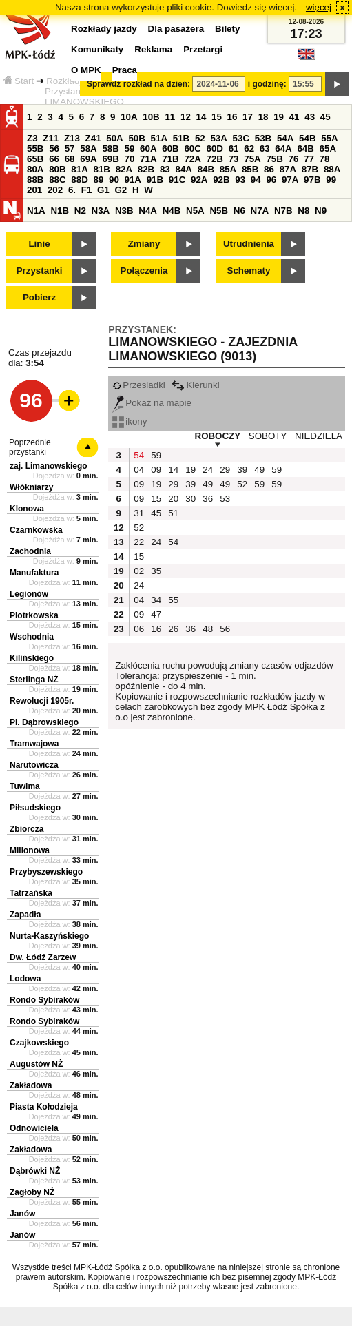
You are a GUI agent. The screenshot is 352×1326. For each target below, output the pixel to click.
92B (221, 179)
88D (79, 179)
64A (283, 148)
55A (329, 138)
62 (249, 148)
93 (240, 179)
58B (110, 148)
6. (72, 190)
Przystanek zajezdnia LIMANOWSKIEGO (88, 96)
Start (18, 81)
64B (305, 148)
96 (271, 179)
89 (98, 179)
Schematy (249, 270)
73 (234, 159)
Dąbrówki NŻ (35, 1171)
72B (215, 159)
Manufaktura (34, 573)
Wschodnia (32, 637)
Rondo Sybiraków (44, 1000)
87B (310, 169)
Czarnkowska (36, 530)
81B (101, 169)
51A (159, 138)
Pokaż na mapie (151, 403)
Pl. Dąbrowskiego (44, 722)
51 (173, 513)
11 (170, 117)
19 (278, 117)
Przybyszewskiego (46, 872)
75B (274, 159)
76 (294, 159)
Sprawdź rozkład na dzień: (138, 84)
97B (312, 179)
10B (151, 117)
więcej (318, 7)
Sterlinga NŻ (34, 679)
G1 (103, 190)
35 (156, 571)
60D (215, 148)
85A (228, 169)
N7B (283, 210)
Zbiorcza (26, 829)
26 (173, 629)
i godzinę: (267, 84)
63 (265, 148)
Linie (39, 243)
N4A (147, 210)
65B (35, 159)
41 (294, 117)
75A (252, 159)
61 (234, 148)
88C (57, 179)
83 (165, 169)
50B (136, 138)
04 (139, 470)
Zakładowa (31, 1085)
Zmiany (144, 243)
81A (79, 169)
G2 (120, 190)
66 (54, 159)
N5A (195, 210)
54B (307, 138)
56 (54, 148)
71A (148, 159)
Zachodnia (30, 551)
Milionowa (30, 850)
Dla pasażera (176, 28)
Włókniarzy (31, 487)
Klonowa (27, 508)
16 (232, 117)
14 (201, 117)
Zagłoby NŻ (32, 1192)
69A (88, 159)
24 (208, 470)
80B (57, 169)
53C (241, 138)
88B (35, 179)
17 (247, 117)
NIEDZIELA (318, 436)
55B (35, 148)
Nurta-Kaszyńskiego (49, 936)
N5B (218, 210)
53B (263, 138)
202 (55, 190)
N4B (172, 210)
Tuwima (25, 786)
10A (129, 117)
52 (200, 138)
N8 (303, 210)
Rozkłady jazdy (77, 81)
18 (263, 117)
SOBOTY (268, 436)
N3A (101, 210)
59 (130, 148)
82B (146, 169)
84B (206, 169)
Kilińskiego (32, 658)
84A (183, 169)
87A (288, 169)
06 (139, 629)
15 (216, 117)
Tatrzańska (31, 893)
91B (155, 179)
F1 (86, 190)
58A (88, 148)
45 (325, 117)
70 (130, 159)
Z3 (32, 138)
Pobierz (39, 297)
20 (173, 498)
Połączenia (144, 270)
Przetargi (202, 49)
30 (190, 498)
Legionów (29, 594)
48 (208, 629)
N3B (124, 210)
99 (331, 179)
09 (156, 470)
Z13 (72, 138)
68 (70, 159)
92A (199, 179)
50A (114, 138)
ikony (129, 421)
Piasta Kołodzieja (44, 1107)
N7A (260, 210)
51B (181, 138)
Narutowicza (34, 765)
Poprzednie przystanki (30, 447)
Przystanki (40, 270)
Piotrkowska (34, 615)
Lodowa (25, 978)
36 (208, 498)
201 (34, 190)
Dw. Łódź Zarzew (43, 957)
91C (177, 179)
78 (325, 159)
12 (185, 117)
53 (225, 498)
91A (133, 179)
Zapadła (25, 914)
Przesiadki (138, 385)
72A (192, 159)
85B (250, 169)
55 (173, 600)
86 (269, 169)
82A (124, 169)
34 (156, 600)
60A (148, 148)
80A (35, 169)
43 (309, 117)
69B (110, 159)
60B (170, 148)
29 (225, 470)
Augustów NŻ (36, 1064)
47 (156, 614)
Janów (22, 1213)
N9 (321, 210)
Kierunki (195, 385)
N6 (239, 210)
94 (256, 179)
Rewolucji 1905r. (42, 701)
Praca (124, 70)
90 (114, 179)
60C (192, 148)
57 (70, 148)
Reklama (153, 49)
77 (309, 159)
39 (242, 470)
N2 (80, 210)
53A (218, 138)
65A (328, 148)
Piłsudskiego (35, 808)
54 (139, 455)
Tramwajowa (34, 743)
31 (139, 513)
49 (259, 470)
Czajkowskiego (39, 1043)
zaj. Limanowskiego (48, 466)
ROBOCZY (218, 436)
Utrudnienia (248, 243)
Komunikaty (97, 49)
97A (290, 179)
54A (285, 138)
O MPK (86, 70)
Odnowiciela (34, 1128)
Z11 (51, 138)
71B (170, 159)
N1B (59, 210)
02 (139, 571)
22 (139, 542)
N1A (36, 210)
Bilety (227, 28)
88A (332, 169)
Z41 (93, 138)
